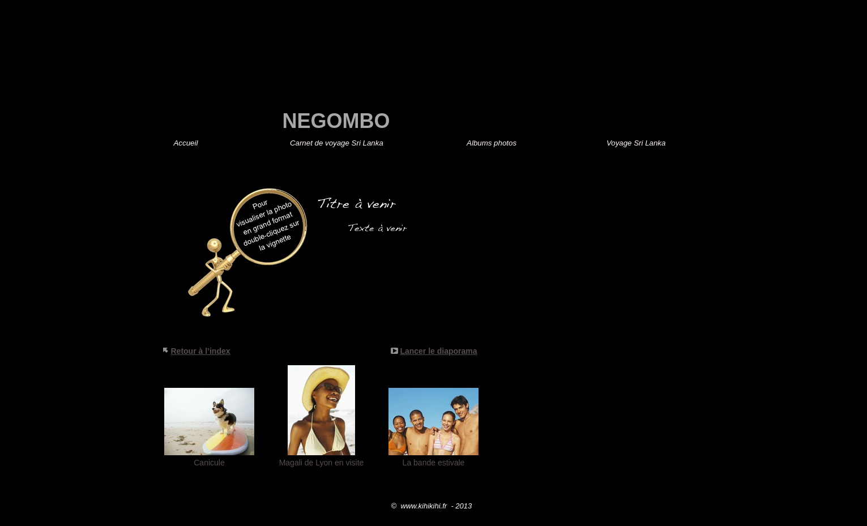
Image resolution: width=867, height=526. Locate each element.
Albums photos (491, 143)
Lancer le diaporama (438, 351)
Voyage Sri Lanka (636, 143)
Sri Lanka (338, 143)
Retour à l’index (200, 351)
